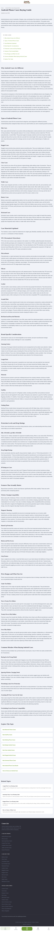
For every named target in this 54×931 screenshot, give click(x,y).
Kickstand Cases (5, 865)
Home (2, 8)
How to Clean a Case (6, 904)
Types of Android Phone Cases (12, 40)
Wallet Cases (4, 879)
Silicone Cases (5, 874)
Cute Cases (4, 890)
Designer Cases (5, 893)
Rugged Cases (5, 872)
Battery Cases (5, 857)
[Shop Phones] (27, 928)
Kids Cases (4, 895)
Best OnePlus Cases (7, 734)
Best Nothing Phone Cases (9, 740)
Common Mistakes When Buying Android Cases (16, 56)
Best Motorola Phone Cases (9, 729)
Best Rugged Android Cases (9, 755)
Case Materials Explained (10, 43)
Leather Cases (5, 868)
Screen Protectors (5, 849)
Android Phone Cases (6, 836)
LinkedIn (28, 924)
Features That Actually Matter (11, 51)
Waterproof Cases (6, 881)
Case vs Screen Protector (7, 906)
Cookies (37, 922)
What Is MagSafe (5, 910)
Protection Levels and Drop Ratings (13, 48)
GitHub (24, 924)
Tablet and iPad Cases (6, 847)
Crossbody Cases (5, 861)
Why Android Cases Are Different (12, 38)
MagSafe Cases (5, 870)
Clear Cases (4, 859)
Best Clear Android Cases (9, 750)
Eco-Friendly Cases (6, 863)
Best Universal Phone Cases (9, 760)
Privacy (33, 922)
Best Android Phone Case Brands (10, 765)
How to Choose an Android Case (10, 770)
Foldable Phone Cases (6, 845)
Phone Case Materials (6, 908)
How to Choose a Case (7, 902)
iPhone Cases (5, 838)
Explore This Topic (9, 59)
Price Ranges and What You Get (12, 54)
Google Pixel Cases (6, 843)
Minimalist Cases (5, 897)
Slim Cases (4, 877)
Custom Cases (5, 888)
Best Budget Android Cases (9, 745)
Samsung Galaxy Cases (7, 841)
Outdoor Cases (5, 899)
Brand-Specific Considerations (12, 46)
